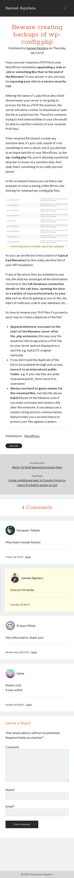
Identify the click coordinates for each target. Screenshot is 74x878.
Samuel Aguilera (20, 8)
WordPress (32, 436)
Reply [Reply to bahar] (29, 704)
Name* (10, 790)
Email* (10, 806)
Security (13, 445)
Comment (12, 747)
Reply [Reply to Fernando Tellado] (28, 556)
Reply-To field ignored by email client (37, 467)
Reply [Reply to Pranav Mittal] (34, 652)
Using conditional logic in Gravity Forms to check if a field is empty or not (37, 482)
